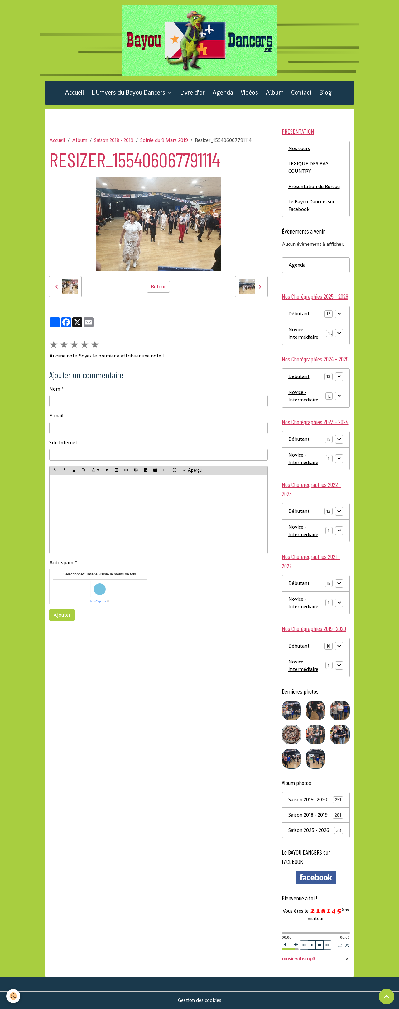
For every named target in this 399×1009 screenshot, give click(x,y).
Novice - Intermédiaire (303, 333)
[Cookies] (13, 996)
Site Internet (63, 442)
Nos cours (299, 148)
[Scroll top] (386, 996)
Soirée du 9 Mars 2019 (164, 140)
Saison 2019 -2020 (316, 799)
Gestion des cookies (199, 1000)
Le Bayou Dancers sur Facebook (311, 205)
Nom (54, 389)
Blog (325, 92)
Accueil (74, 92)
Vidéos (249, 92)
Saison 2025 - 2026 (316, 830)
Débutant (299, 313)
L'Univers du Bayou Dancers (129, 92)
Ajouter (61, 615)
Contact (301, 92)
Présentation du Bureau (314, 186)
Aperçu (192, 470)
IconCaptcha (98, 601)
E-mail (56, 415)
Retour (158, 286)
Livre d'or (192, 92)
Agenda (222, 92)
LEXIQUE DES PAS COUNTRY (308, 167)
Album (275, 92)
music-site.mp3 (298, 958)
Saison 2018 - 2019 (113, 140)
